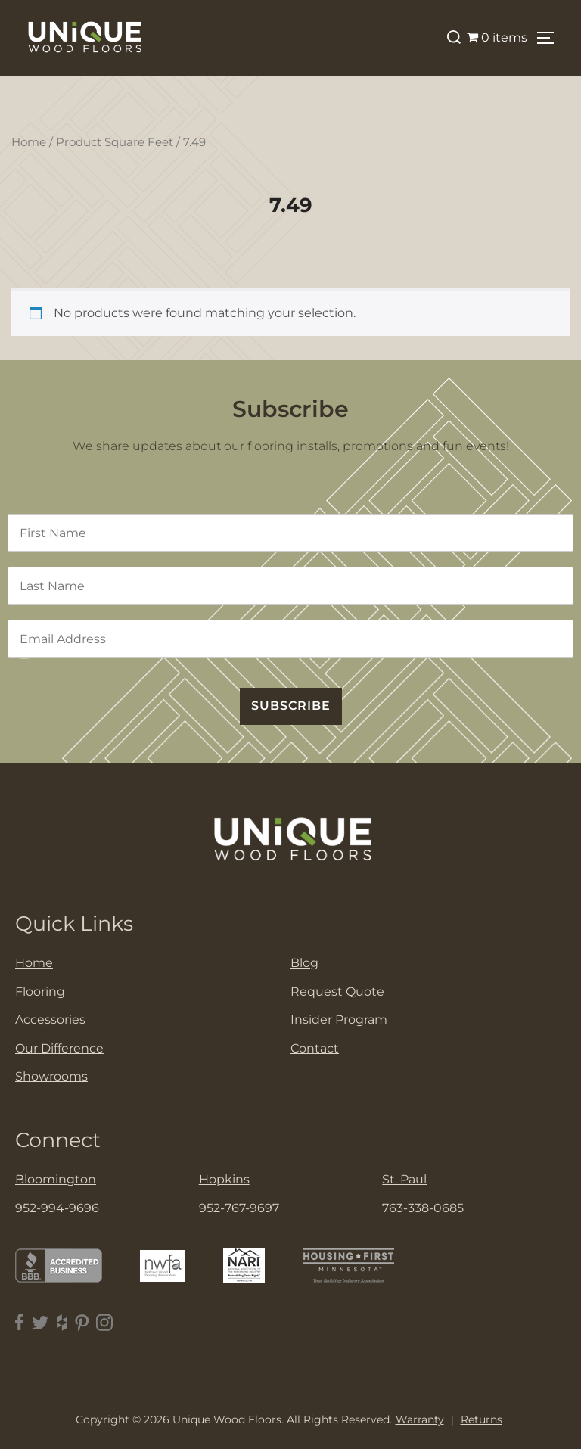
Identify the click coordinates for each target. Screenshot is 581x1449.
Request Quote (337, 991)
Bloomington (55, 1179)
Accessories (50, 1019)
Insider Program (338, 1019)
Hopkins (224, 1179)
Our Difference (59, 1048)
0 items (497, 37)
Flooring (40, 991)
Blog (304, 963)
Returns (481, 1419)
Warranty (420, 1419)
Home (28, 142)
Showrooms (51, 1076)
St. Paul (404, 1179)
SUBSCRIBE (291, 705)
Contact (314, 1048)
